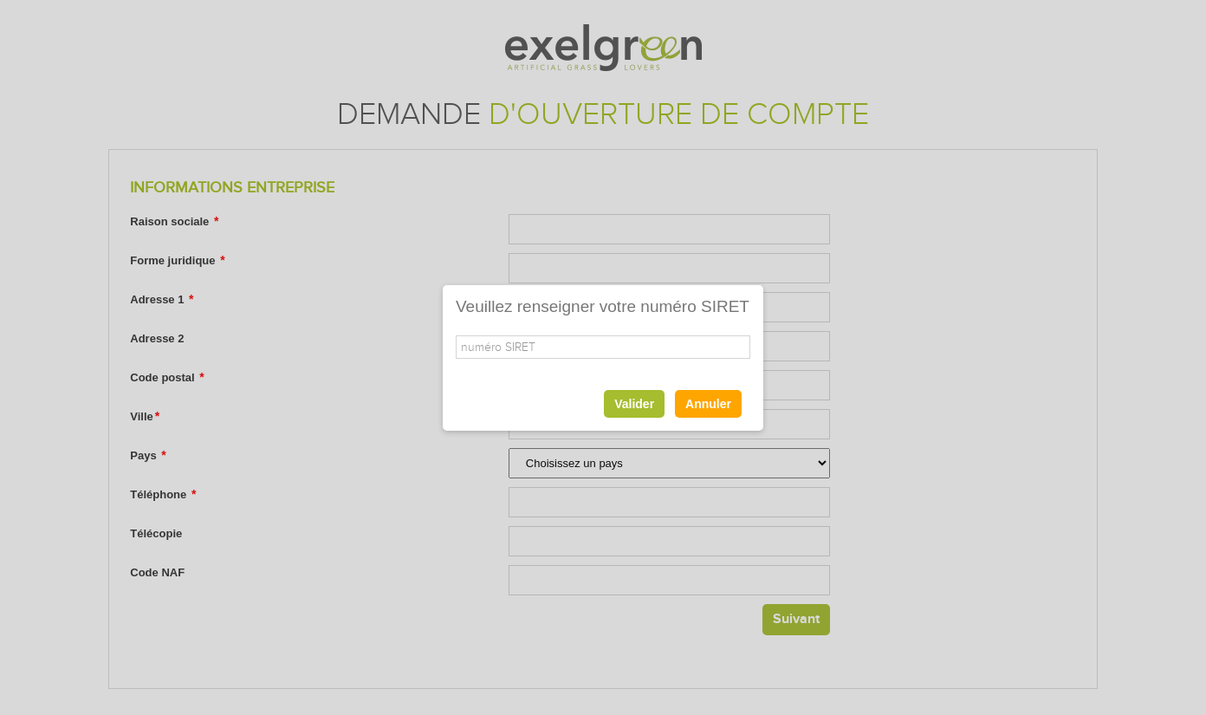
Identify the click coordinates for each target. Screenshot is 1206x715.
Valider (634, 404)
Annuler (708, 404)
